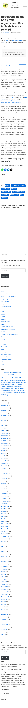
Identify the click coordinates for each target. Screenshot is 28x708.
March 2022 (4, 521)
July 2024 (3, 450)
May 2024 (3, 455)
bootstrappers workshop (18, 185)
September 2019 (5, 596)
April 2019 (3, 609)
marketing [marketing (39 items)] (11, 386)
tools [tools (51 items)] (9, 394)
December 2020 (5, 559)
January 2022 (4, 526)
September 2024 (5, 445)
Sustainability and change (7, 346)
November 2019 (5, 591)
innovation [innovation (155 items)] (19, 382)
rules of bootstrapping (17, 40)
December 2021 (5, 528)
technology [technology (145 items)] (4, 395)
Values (2, 362)
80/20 (2, 289)
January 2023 (4, 496)
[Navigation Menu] (25, 5)
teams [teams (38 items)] (13, 392)
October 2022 (4, 503)
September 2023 (5, 476)
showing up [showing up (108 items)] (4, 392)
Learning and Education (7, 326)
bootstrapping (5, 188)
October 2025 (4, 413)
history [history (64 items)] (13, 382)
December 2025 (5, 408)
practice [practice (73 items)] (3, 390)
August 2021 (4, 538)
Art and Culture (5, 294)
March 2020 (4, 581)
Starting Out (4, 344)
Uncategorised (4, 357)
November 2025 (5, 410)
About (2, 291)
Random (3, 336)
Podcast (3, 331)
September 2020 (5, 566)
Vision (2, 364)
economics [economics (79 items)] (12, 380)
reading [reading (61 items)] (14, 390)
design (2, 304)
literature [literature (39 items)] (22, 384)
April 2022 (3, 518)
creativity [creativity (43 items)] (8, 374)
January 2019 (4, 617)
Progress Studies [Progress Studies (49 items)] (9, 390)
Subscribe (5, 276)
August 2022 (4, 508)
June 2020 (3, 574)
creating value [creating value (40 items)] (3, 374)
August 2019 (4, 599)
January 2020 (4, 586)
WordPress (13, 706)
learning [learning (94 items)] (14, 384)
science (3, 341)
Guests (3, 314)
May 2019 (3, 606)
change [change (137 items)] (10, 372)
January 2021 (4, 556)
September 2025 (5, 415)
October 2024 (4, 443)
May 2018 (3, 634)
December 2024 (5, 438)
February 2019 (4, 614)
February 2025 (4, 433)
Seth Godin (4, 197)
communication (5, 301)
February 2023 (4, 493)
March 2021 (4, 551)
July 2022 (3, 511)
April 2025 (3, 428)
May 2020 (3, 576)
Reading (3, 339)
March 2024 (4, 460)
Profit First (12, 97)
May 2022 (3, 516)
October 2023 (4, 473)
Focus (2, 311)
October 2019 (4, 594)
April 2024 (3, 458)
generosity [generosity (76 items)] (9, 382)
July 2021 (3, 541)
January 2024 (4, 465)
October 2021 (4, 533)
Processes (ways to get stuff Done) (9, 334)
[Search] (12, 254)
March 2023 (4, 491)
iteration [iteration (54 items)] (24, 382)
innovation (3, 319)
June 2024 (3, 453)
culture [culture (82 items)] (12, 374)
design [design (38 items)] (15, 374)
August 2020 (4, 569)
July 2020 (3, 571)
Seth (7, 40)
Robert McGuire (14, 194)
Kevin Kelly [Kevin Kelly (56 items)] (3, 384)
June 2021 (3, 544)
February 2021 (4, 554)
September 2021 (5, 536)
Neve (2, 706)
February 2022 (4, 523)
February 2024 (4, 463)
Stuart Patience (5, 32)
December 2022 (5, 498)
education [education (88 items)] (22, 380)
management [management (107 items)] (5, 386)
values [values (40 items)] (12, 394)
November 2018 (5, 622)
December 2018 (5, 619)
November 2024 (5, 440)
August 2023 (4, 478)
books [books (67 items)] (6, 372)
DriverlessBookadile (6, 306)
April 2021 (3, 549)
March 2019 (4, 612)
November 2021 (5, 531)
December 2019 (5, 589)
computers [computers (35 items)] (23, 372)
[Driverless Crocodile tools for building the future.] (11, 5)
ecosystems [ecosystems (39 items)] (17, 380)
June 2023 (3, 483)
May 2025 (3, 425)
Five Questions (5, 309)
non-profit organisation (18, 191)
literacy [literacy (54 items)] (18, 384)
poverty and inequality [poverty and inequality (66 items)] (19, 388)
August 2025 (4, 418)
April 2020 (3, 579)
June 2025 (3, 423)
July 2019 (3, 601)
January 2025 (4, 435)
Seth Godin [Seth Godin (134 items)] (20, 390)
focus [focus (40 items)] (2, 382)
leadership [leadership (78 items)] (9, 384)
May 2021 (3, 546)
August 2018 (4, 629)
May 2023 (3, 486)
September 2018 (5, 627)
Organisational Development (8, 329)
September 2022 (5, 506)
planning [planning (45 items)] (8, 388)
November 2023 (5, 471)
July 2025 (3, 420)
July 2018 (3, 632)
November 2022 (5, 501)
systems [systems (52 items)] (9, 392)
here (5, 42)
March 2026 (4, 403)
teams (2, 349)
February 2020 (4, 584)
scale (21, 194)
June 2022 (3, 513)
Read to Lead (5, 194)
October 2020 (4, 564)
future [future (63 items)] (4, 382)
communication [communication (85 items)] (17, 372)
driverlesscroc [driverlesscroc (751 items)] (8, 377)
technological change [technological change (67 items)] (19, 392)
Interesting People (5, 321)
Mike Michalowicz (6, 191)
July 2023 (3, 481)
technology (4, 351)
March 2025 (4, 430)
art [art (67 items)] (4, 372)
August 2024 (4, 448)
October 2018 (4, 624)
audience (7, 185)
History (3, 316)
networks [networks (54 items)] (15, 386)
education (13, 188)
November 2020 (5, 561)
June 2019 (3, 604)
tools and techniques (6, 354)
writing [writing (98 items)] (15, 395)
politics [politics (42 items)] (12, 388)
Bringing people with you (7, 299)
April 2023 (3, 488)
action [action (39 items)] (2, 372)
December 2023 (5, 468)
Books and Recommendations (8, 296)
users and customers (6, 359)
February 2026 (4, 405)
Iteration (3, 324)
